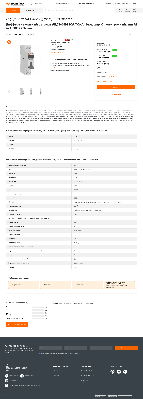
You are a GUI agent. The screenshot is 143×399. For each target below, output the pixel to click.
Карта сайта (57, 378)
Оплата (117, 3)
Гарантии (85, 380)
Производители (29, 10)
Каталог (12, 10)
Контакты (134, 3)
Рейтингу (77, 303)
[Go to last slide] (12, 91)
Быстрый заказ (116, 94)
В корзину (116, 87)
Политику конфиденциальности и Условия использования (64, 353)
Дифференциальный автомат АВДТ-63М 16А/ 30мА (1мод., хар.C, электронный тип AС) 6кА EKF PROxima (116, 284)
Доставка (125, 3)
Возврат (85, 383)
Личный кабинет (87, 370)
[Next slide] (41, 91)
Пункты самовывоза (88, 375)
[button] (22, 92)
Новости (56, 375)
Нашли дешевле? (105, 68)
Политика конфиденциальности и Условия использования (120, 395)
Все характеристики (56, 52)
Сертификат (15, 285)
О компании (108, 3)
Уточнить (111, 76)
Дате (68, 303)
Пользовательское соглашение (100, 395)
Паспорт (46, 285)
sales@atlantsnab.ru (87, 4)
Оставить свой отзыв (17, 325)
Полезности (89, 303)
